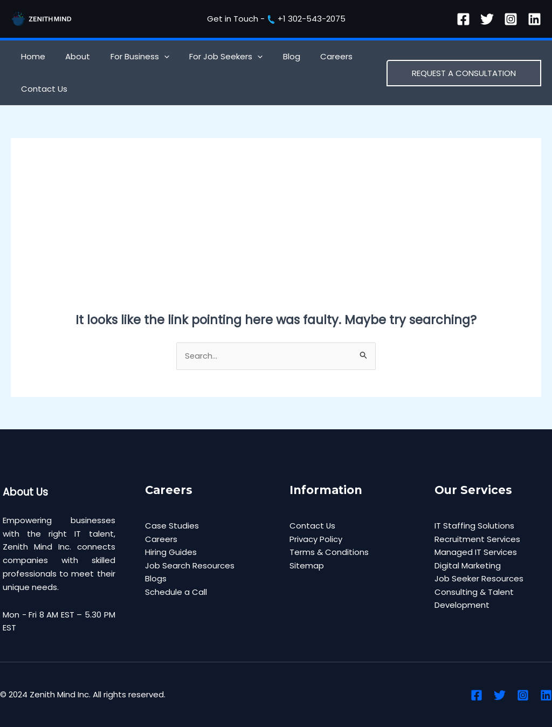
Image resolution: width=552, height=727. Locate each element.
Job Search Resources (189, 566)
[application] (154, 56)
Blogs (156, 579)
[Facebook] (463, 19)
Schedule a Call (176, 592)
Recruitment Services (477, 539)
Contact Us (42, 88)
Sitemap (306, 566)
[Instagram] (511, 19)
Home (31, 56)
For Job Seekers (212, 56)
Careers (314, 56)
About (71, 56)
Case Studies (172, 525)
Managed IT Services (475, 552)
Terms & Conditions (329, 552)
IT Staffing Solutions (474, 525)
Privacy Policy (315, 539)
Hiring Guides (171, 552)
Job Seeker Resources (478, 579)
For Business (129, 56)
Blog (273, 56)
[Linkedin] (534, 19)
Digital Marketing (467, 566)
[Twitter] (487, 19)
